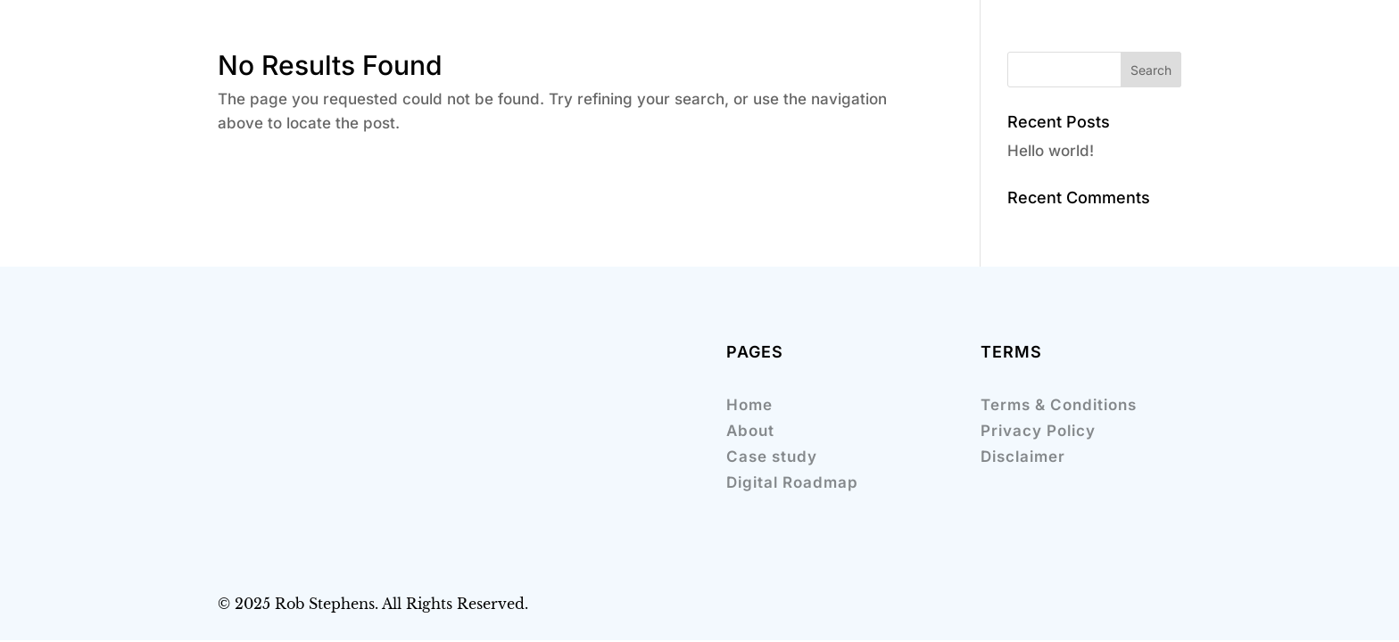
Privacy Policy (1038, 431)
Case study (771, 456)
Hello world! (1050, 151)
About (750, 431)
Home (749, 405)
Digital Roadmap (792, 482)
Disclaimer (1023, 456)
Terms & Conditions (1059, 405)
